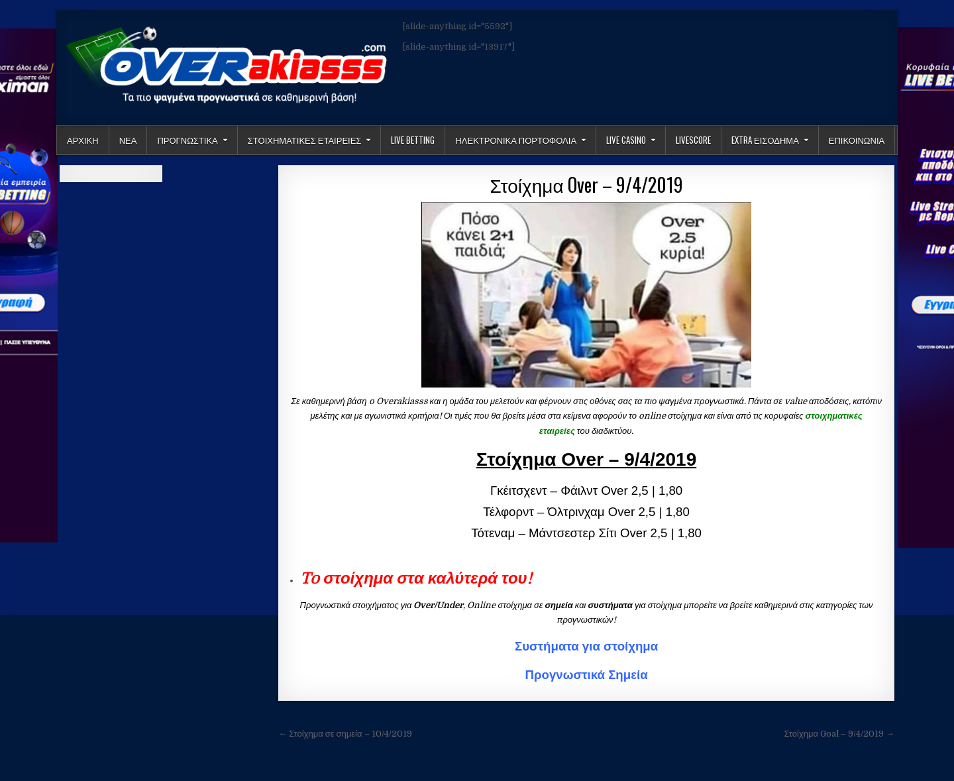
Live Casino (626, 139)
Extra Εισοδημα (765, 139)
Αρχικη (83, 139)
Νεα (128, 139)
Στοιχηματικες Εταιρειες (305, 139)
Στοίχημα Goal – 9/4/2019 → (839, 734)
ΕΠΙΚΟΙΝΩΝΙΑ (856, 139)
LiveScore (693, 139)
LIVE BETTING (413, 139)
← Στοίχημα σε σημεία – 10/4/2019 (344, 734)
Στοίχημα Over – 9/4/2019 (586, 184)
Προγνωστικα (187, 139)
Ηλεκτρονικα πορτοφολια (515, 139)
